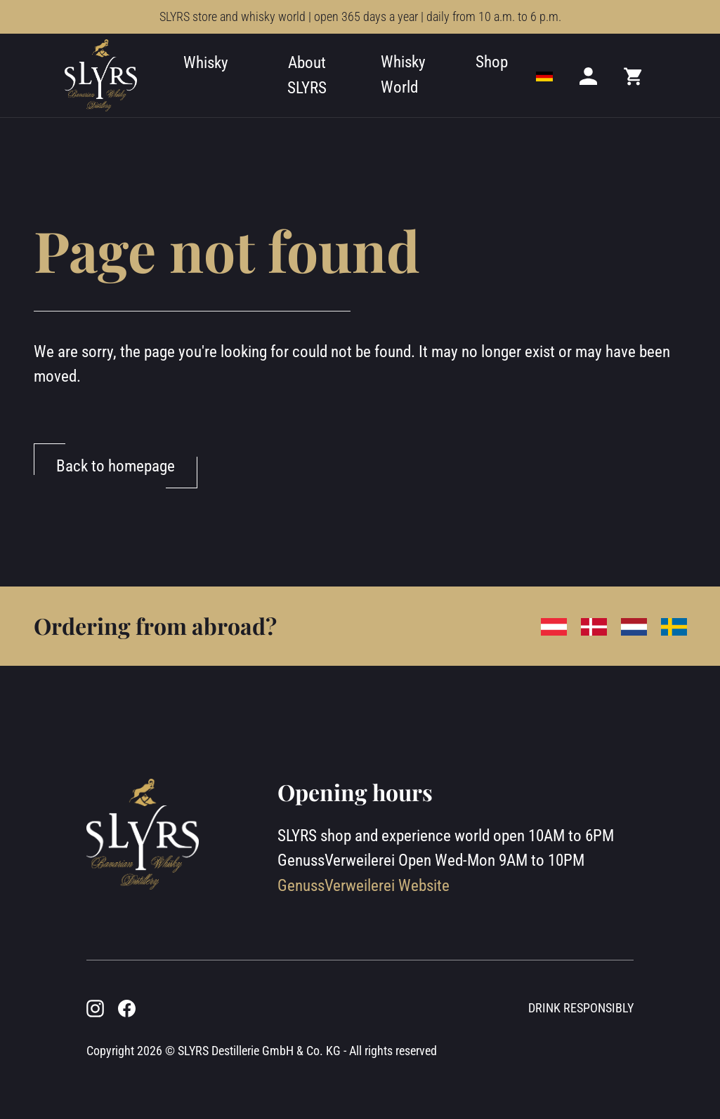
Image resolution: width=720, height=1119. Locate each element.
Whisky (205, 62)
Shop (492, 62)
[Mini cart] (633, 75)
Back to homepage (115, 466)
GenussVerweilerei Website (363, 885)
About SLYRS (307, 75)
